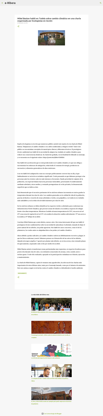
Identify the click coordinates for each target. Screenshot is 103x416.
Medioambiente (22, 273)
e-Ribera (10, 2)
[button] (18, 26)
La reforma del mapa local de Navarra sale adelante (45, 358)
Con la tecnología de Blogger (52, 413)
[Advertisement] (51, 90)
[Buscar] (18, 3)
